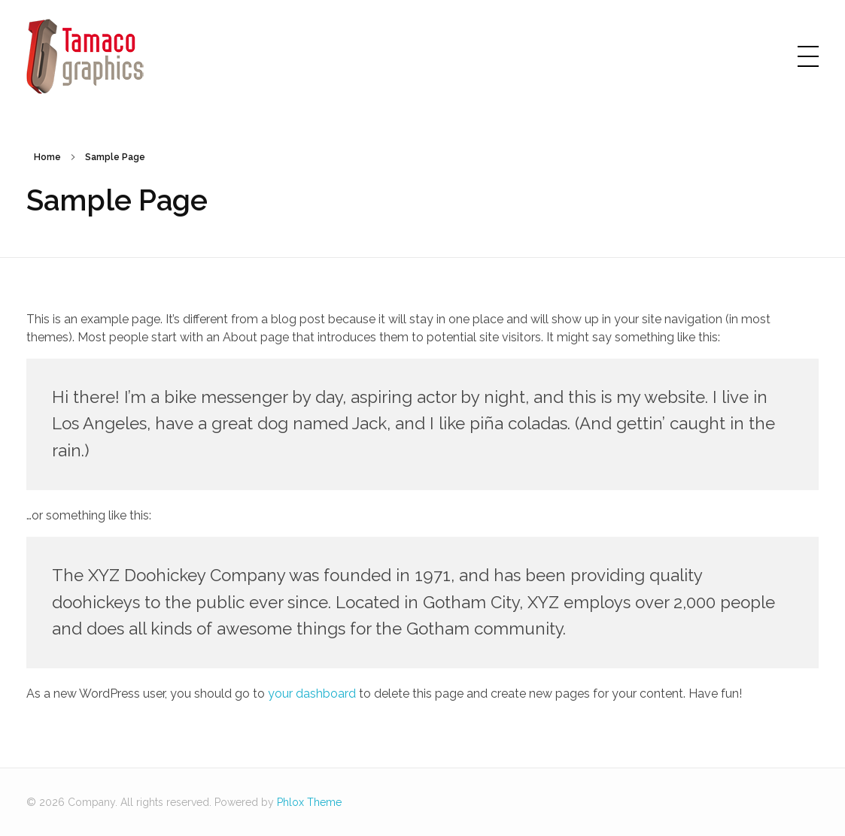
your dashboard (312, 693)
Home (47, 157)
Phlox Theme (309, 802)
